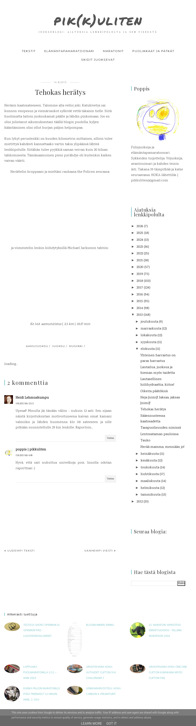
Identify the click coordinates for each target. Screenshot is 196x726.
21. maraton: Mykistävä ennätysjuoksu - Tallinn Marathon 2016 (165, 630)
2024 (140, 240)
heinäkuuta (150, 454)
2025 (140, 233)
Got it (111, 723)
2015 (140, 301)
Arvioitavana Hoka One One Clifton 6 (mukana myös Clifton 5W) (168, 672)
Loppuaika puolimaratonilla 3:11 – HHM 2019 (39, 672)
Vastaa (110, 438)
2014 (140, 308)
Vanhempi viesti (98, 550)
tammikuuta (151, 494)
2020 (140, 267)
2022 (140, 253)
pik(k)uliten (98, 18)
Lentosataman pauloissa (159, 434)
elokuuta (148, 349)
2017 (140, 287)
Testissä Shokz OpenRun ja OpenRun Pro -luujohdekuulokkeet (41, 630)
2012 (140, 501)
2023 (140, 246)
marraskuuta (151, 328)
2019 (140, 274)
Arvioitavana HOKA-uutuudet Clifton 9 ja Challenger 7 (101, 672)
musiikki (76, 346)
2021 (140, 260)
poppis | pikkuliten (31, 449)
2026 (140, 226)
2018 (140, 281)
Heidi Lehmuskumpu (32, 397)
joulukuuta (149, 321)
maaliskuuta (150, 481)
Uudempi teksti (21, 550)
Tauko (145, 440)
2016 (140, 294)
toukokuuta (150, 467)
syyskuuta (148, 342)
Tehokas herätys (153, 409)
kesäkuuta (149, 460)
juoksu (58, 346)
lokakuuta (149, 335)
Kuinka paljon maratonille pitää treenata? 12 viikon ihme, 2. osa (41, 694)
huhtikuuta (150, 474)
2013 (140, 314)
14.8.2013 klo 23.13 (25, 404)
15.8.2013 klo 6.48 (24, 455)
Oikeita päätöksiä (154, 391)
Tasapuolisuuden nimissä (160, 427)
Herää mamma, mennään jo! (162, 447)
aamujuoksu (37, 346)
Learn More (91, 723)
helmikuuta (150, 488)
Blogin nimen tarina (100, 625)
